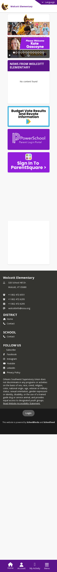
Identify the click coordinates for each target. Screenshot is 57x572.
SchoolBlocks (33, 462)
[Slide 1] (12, 99)
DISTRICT (10, 355)
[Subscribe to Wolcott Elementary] (9, 390)
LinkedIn (9, 408)
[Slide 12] (39, 99)
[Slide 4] (20, 99)
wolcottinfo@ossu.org (19, 348)
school (9, 373)
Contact (9, 364)
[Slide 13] (41, 99)
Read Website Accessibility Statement (21, 443)
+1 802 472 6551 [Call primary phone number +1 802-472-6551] (16, 335)
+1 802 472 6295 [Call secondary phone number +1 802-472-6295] (16, 339)
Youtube (9, 403)
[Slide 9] (32, 99)
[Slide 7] (27, 99)
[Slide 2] (15, 99)
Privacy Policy (11, 412)
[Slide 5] (22, 99)
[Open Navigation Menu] (47, 566)
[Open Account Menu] (21, 566)
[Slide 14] (44, 99)
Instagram (10, 399)
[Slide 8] (29, 99)
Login (28, 453)
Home (8, 359)
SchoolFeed (49, 462)
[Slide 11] (37, 99)
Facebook (10, 394)
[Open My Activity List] (34, 566)
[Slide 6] (24, 99)
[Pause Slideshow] (8, 98)
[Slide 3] (17, 99)
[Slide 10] (34, 99)
